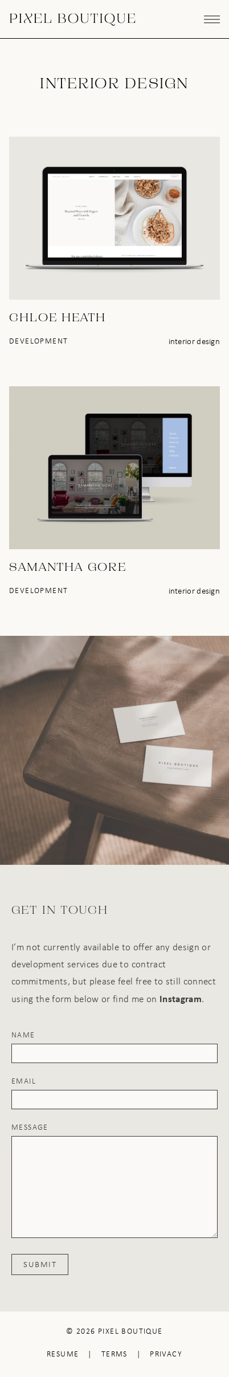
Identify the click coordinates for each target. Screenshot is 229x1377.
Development (38, 341)
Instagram (181, 998)
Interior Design (194, 341)
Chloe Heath (57, 318)
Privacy (166, 1354)
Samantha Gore (67, 568)
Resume (63, 1354)
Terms (114, 1354)
